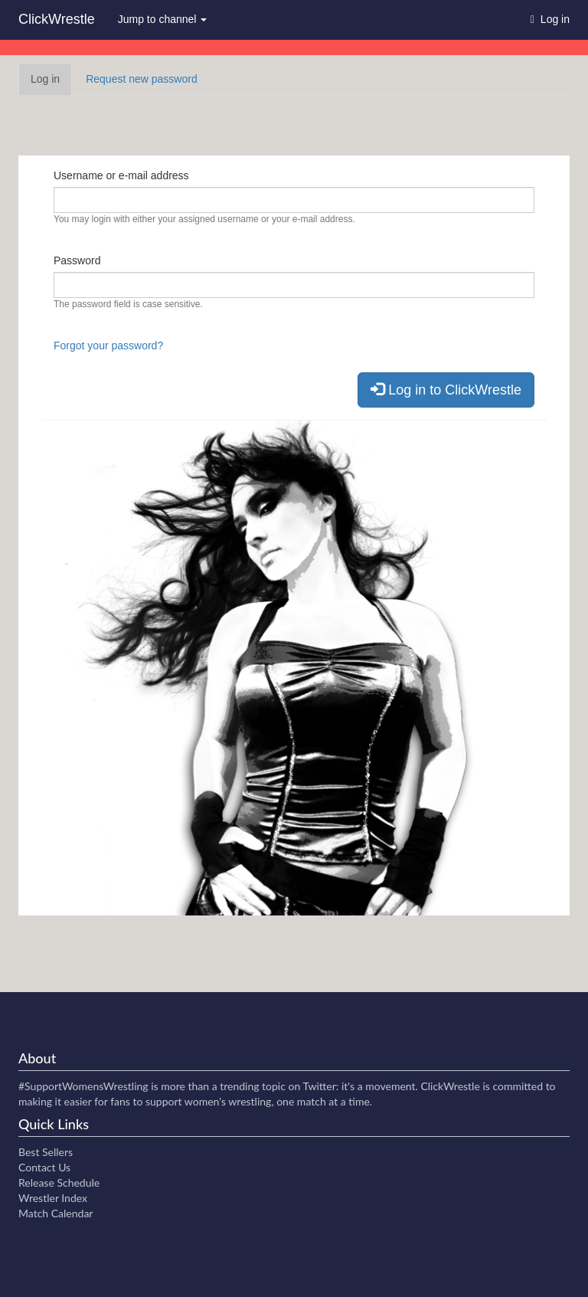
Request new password (142, 79)
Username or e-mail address (121, 175)
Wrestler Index (52, 1197)
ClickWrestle (56, 19)
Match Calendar (55, 1213)
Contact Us (44, 1167)
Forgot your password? (108, 345)
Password (77, 260)
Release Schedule (59, 1182)
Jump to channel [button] (162, 19)
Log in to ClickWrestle (446, 390)
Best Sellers (45, 1151)
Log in (51, 83)
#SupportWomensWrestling (83, 1085)
